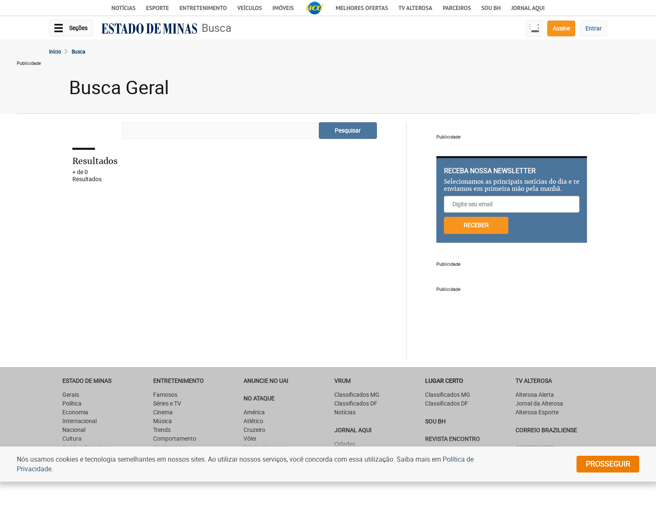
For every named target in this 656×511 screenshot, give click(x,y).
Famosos (165, 394)
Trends (162, 430)
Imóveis (283, 8)
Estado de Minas (86, 381)
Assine (561, 28)
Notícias (123, 8)
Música (162, 421)
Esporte (157, 8)
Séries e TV (167, 403)
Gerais (70, 394)
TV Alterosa (415, 8)
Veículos (249, 8)
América (254, 412)
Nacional (73, 430)
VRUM (342, 381)
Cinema (163, 412)
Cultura (72, 438)
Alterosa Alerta (534, 394)
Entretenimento (203, 8)
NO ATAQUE (258, 398)
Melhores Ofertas (362, 8)
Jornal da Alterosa (539, 403)
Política (72, 403)
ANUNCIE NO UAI (265, 381)
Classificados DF (355, 403)
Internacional (79, 421)
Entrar (593, 28)
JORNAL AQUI (528, 8)
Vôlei (249, 438)
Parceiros (457, 8)
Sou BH (491, 8)
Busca (216, 27)
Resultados (95, 161)
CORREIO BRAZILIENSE (546, 430)
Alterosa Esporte (537, 412)
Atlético (253, 421)
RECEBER (476, 225)
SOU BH (435, 421)
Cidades (344, 444)
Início (55, 51)
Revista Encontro (452, 439)
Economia (75, 412)
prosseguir (608, 464)
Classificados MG (356, 394)
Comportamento (174, 438)
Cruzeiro (254, 430)
